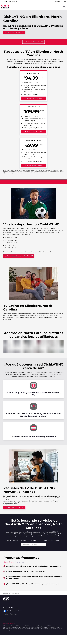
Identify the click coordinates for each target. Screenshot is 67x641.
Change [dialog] (14, 1)
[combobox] (31, 544)
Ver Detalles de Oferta (9, 623)
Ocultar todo (19, 562)
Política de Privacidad (10, 608)
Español (57, 1)
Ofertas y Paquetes (10, 614)
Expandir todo (9, 562)
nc (9, 593)
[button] (44, 545)
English (64, 1)
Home (5, 593)
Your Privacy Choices (12, 611)
